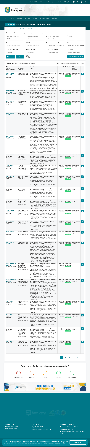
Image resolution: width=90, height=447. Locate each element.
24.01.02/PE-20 (10, 231)
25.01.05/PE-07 (10, 165)
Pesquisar (10, 57)
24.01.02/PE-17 (10, 210)
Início (7, 29)
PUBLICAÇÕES (54, 18)
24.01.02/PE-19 (10, 221)
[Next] (77, 357)
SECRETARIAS (27, 18)
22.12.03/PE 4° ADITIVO (10, 136)
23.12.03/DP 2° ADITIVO (10, 242)
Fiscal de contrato (52, 49)
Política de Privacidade (19, 443)
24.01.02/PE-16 (10, 200)
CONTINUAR (78, 442)
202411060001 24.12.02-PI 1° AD (11, 91)
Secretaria (70, 42)
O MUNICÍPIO (19, 18)
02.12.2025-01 (10, 176)
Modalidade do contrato (53, 42)
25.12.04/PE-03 (10, 301)
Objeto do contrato (32, 36)
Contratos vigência (12, 49)
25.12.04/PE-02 (10, 341)
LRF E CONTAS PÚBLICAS (44, 18)
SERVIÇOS (35, 18)
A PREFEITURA (11, 18)
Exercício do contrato (12, 36)
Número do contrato (52, 36)
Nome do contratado (12, 42)
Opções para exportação (76, 56)
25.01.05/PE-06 (10, 155)
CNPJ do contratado (32, 42)
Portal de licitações (28, 29)
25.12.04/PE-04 (10, 314)
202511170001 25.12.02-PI (10, 74)
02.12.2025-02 (10, 188)
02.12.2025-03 (10, 101)
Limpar (20, 57)
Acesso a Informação (16, 29)
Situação (70, 49)
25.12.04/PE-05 (10, 328)
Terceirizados (30, 49)
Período (70, 36)
